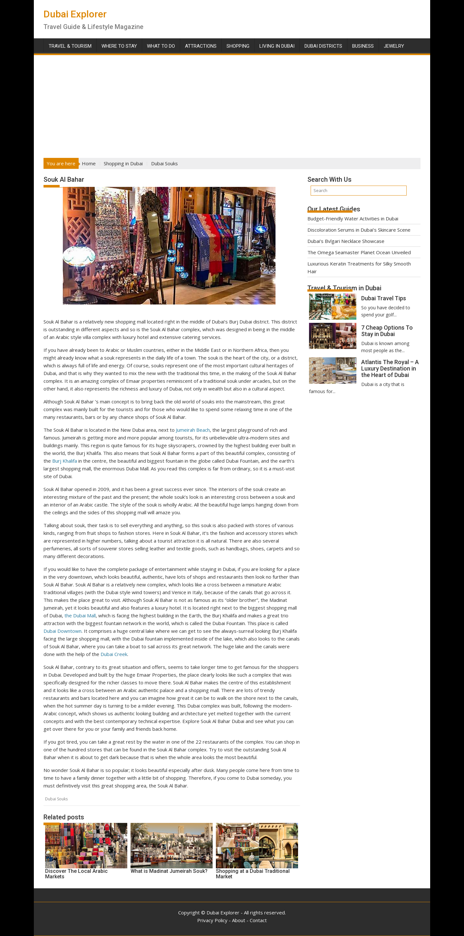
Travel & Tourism (70, 46)
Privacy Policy (212, 920)
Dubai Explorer (75, 14)
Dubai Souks (56, 799)
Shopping (238, 46)
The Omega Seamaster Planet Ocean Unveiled (359, 252)
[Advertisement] (232, 104)
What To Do (161, 46)
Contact (258, 920)
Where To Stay (119, 46)
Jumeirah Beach (193, 430)
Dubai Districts (323, 46)
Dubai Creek (114, 654)
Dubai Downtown (63, 631)
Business (363, 46)
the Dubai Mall (79, 615)
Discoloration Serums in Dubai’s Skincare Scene (359, 230)
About (238, 920)
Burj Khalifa (64, 461)
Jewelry (394, 46)
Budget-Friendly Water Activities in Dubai (352, 218)
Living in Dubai (277, 46)
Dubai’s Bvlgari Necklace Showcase (345, 241)
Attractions (201, 46)
